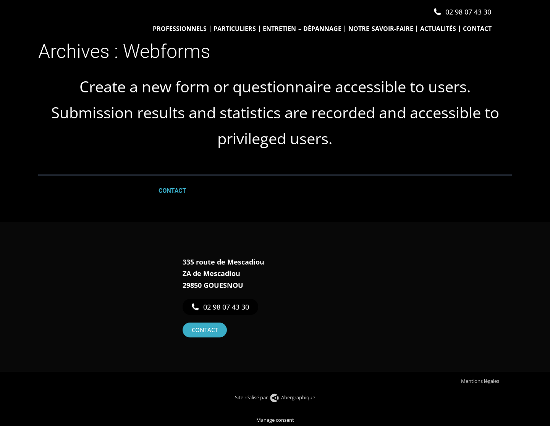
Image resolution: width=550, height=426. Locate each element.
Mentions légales (480, 381)
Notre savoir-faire (380, 28)
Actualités (438, 28)
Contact (477, 28)
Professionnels (180, 28)
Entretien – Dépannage (302, 28)
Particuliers (235, 28)
